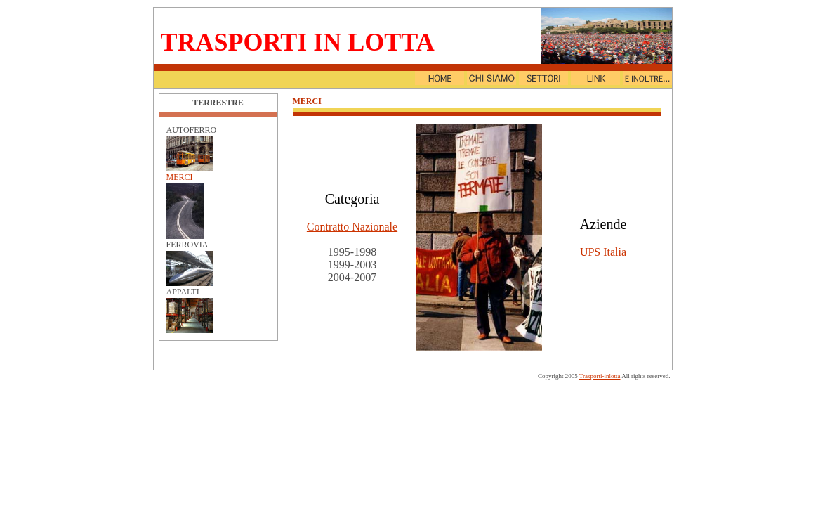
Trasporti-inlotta (600, 375)
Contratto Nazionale (352, 227)
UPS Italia (603, 252)
